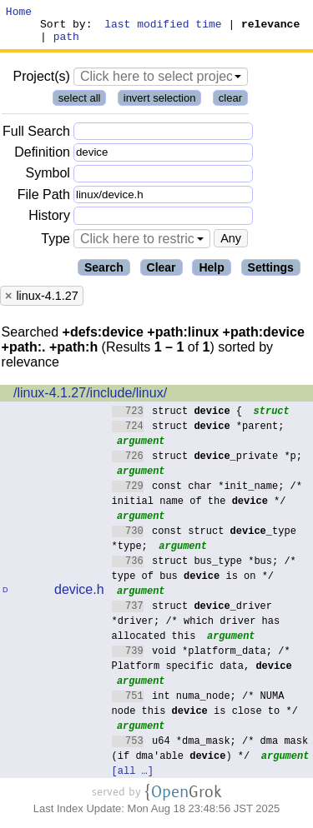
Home (19, 13)
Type (55, 246)
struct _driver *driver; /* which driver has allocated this (196, 628)
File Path (44, 202)
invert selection (160, 105)
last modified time (163, 28)
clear (230, 105)
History (49, 223)
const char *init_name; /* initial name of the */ (207, 500)
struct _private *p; (207, 463)
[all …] (133, 778)
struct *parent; (198, 433)
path (66, 43)
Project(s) (41, 84)
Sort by (64, 28)
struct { (177, 418)
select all (79, 105)
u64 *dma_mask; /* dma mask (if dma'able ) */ (210, 755)
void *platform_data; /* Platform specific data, (202, 665)
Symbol (48, 181)
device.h (79, 597)
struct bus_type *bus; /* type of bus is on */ (204, 575)
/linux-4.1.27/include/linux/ (90, 400)
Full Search (36, 139)
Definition (42, 159)
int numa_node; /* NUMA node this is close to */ (205, 710)
